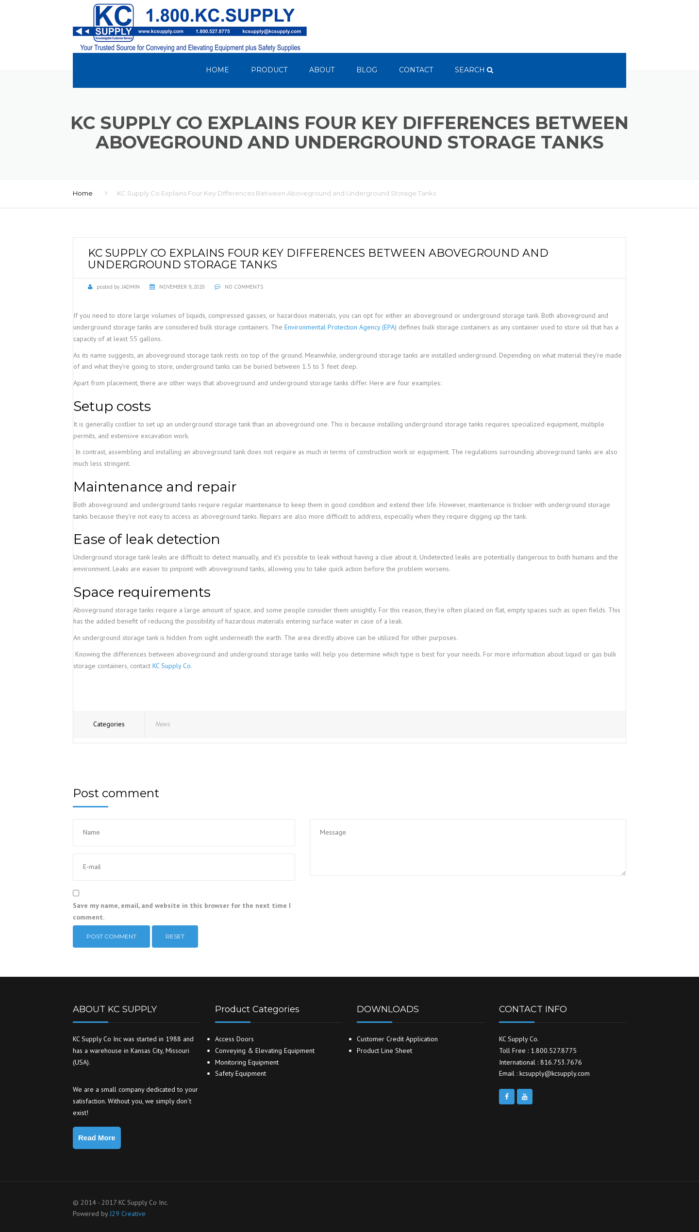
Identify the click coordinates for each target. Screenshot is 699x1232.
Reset (175, 936)
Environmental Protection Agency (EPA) (340, 327)
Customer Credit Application (397, 1039)
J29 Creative (128, 1213)
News (162, 724)
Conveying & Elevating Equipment (265, 1050)
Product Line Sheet (384, 1050)
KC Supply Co (171, 665)
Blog (366, 70)
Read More (97, 1137)
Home (217, 70)
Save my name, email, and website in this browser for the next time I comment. (182, 911)
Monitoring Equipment (247, 1062)
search (474, 70)
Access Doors (234, 1039)
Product (269, 70)
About (321, 70)
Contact (416, 70)
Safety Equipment (240, 1073)
